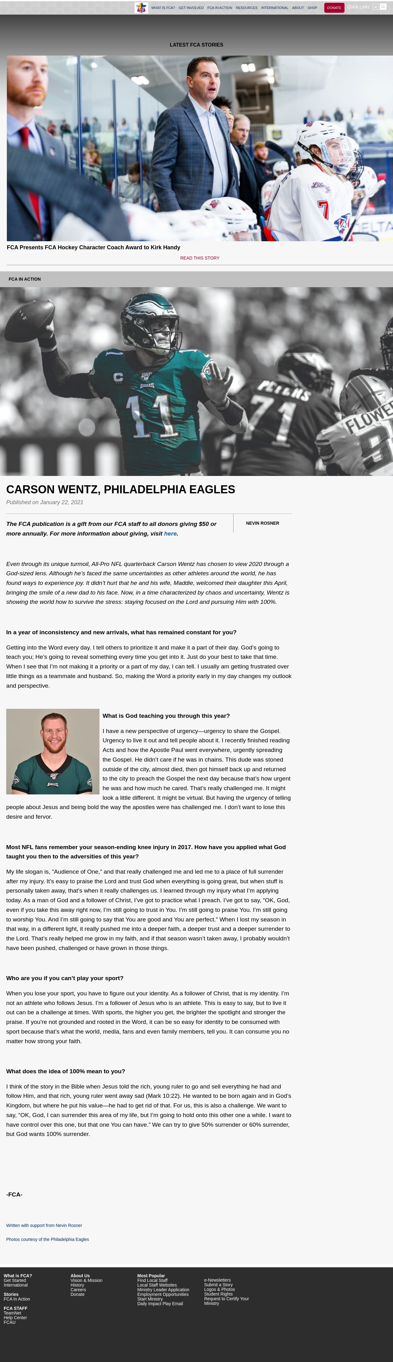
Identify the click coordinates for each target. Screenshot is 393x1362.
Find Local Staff (152, 1280)
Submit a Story (218, 1284)
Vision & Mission (86, 1280)
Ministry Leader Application (163, 1289)
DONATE (334, 8)
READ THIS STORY (200, 258)
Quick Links (358, 6)
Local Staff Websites (157, 1285)
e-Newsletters (217, 1280)
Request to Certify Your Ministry (226, 1301)
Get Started (15, 1280)
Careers (78, 1289)
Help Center (15, 1317)
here (170, 533)
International (16, 1285)
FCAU (10, 1322)
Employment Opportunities (163, 1294)
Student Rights (218, 1294)
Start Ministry (150, 1298)
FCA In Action (25, 279)
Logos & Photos (219, 1289)
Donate (78, 1294)
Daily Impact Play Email (160, 1303)
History (77, 1285)
